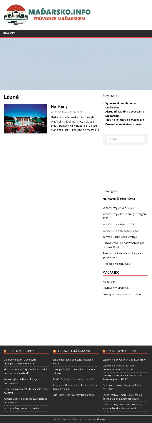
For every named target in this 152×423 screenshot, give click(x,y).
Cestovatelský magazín (73, 351)
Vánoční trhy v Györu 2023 (118, 224)
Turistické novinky (20, 351)
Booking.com (110, 95)
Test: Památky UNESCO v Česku (21, 408)
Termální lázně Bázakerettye (120, 237)
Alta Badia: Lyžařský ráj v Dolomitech (73, 394)
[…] (97, 130)
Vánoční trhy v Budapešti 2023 (121, 230)
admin (79, 111)
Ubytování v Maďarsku (116, 288)
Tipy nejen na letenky (121, 351)
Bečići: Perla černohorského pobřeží (73, 379)
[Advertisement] (76, 64)
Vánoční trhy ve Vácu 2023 (118, 208)
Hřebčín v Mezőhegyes (116, 263)
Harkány (59, 106)
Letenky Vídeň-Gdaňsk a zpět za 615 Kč (124, 359)
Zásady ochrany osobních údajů (122, 294)
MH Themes (99, 419)
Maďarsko (9, 33)
